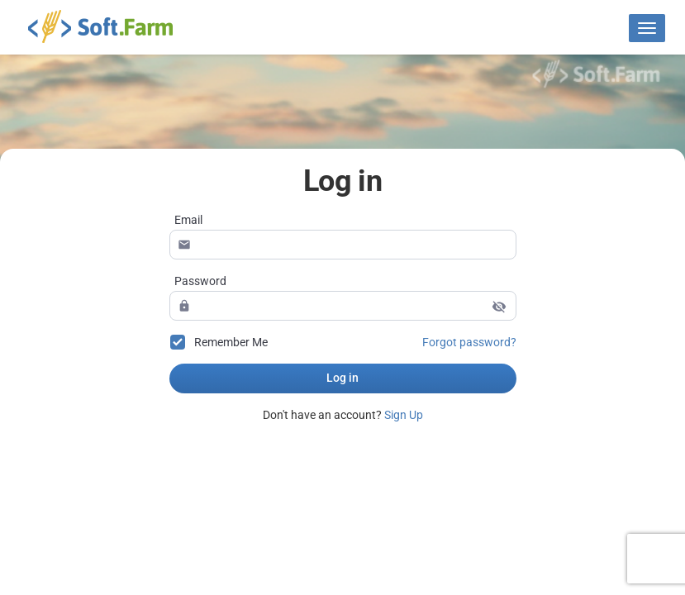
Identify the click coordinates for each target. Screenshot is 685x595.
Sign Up (403, 414)
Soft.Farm (110, 25)
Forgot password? (469, 342)
